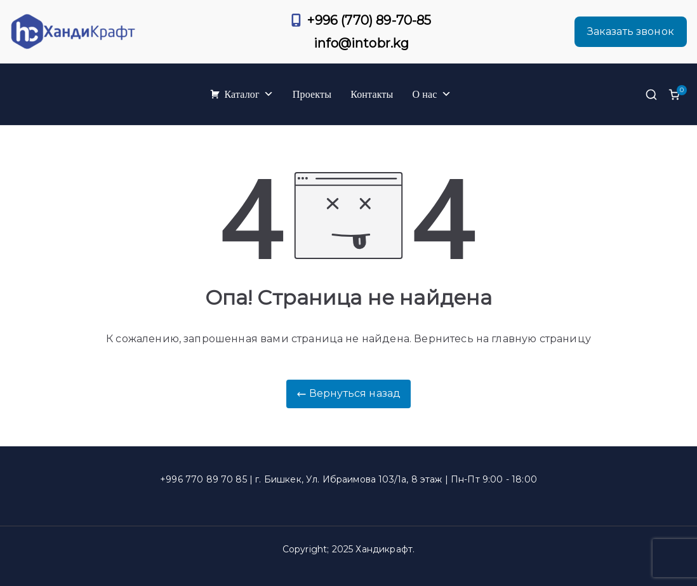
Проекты (312, 94)
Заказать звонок (630, 31)
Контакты (371, 94)
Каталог (248, 94)
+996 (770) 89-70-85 (369, 20)
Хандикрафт (384, 549)
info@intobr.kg (361, 43)
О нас (431, 94)
